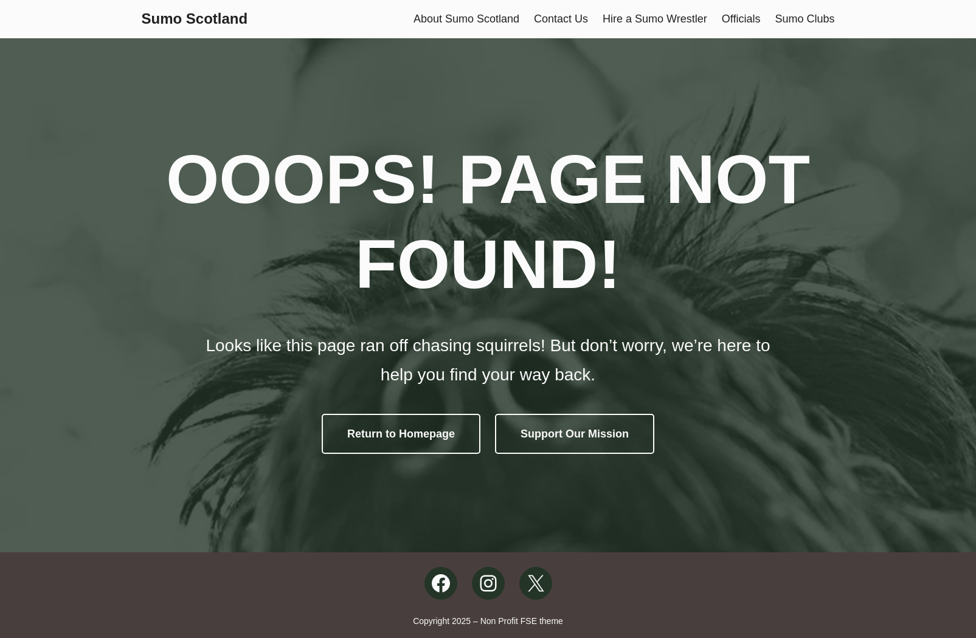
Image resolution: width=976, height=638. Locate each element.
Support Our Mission (575, 434)
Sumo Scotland (195, 18)
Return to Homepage (401, 434)
